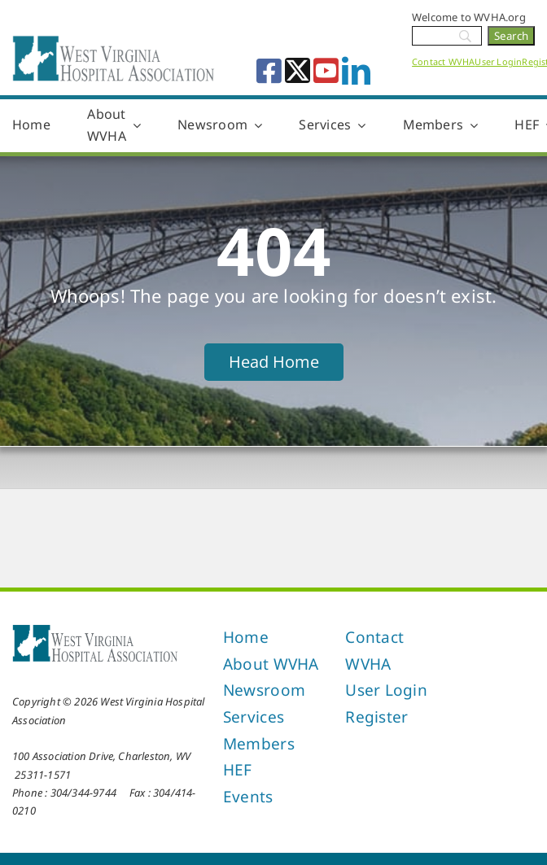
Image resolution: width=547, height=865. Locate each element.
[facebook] (269, 70)
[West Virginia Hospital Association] (95, 629)
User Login (498, 61)
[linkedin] (356, 70)
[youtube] (326, 70)
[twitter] (297, 70)
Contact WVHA (443, 61)
